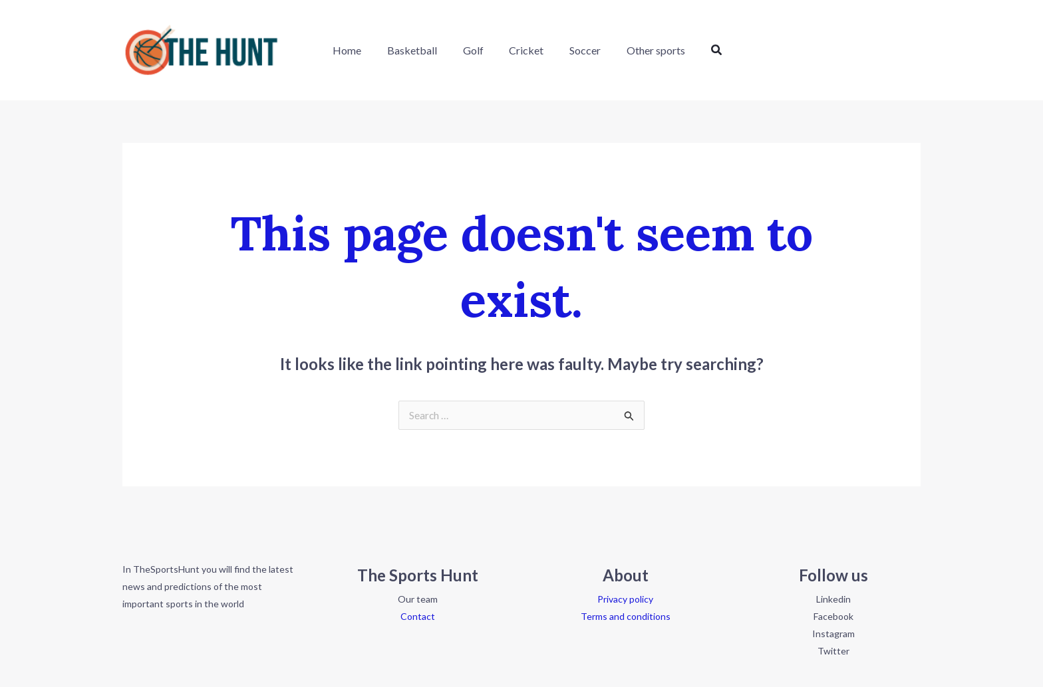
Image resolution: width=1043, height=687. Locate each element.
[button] (704, 50)
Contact (417, 617)
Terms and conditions (625, 617)
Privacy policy (625, 599)
